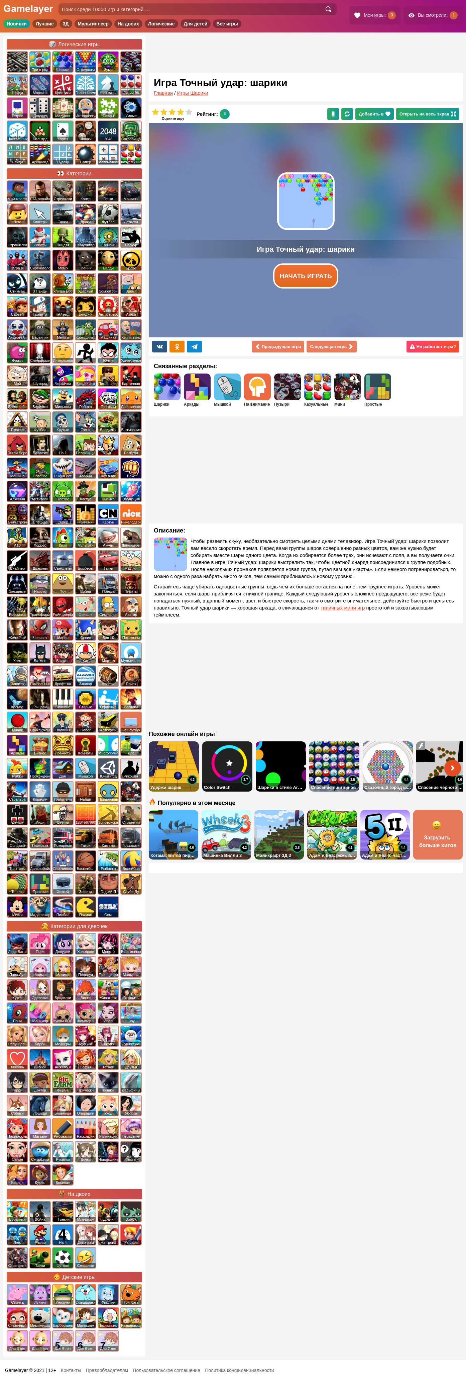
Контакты (71, 1370)
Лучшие (45, 23)
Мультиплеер (93, 23)
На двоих (128, 23)
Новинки (17, 23)
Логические (161, 23)
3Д (66, 23)
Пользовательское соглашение (166, 1370)
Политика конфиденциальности (239, 1370)
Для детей (196, 23)
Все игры (227, 23)
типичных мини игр (343, 608)
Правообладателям (107, 1370)
